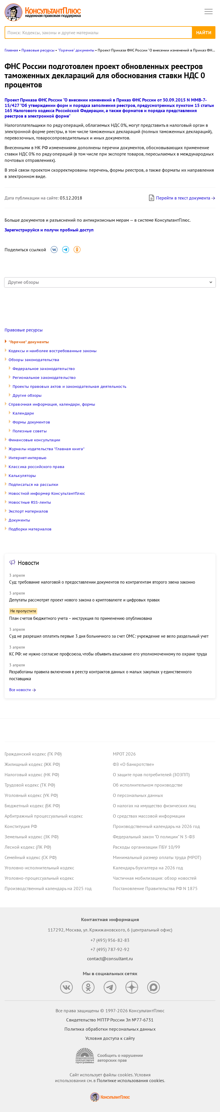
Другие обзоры (27, 395)
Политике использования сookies (130, 1080)
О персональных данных (138, 795)
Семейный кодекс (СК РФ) (30, 857)
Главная (11, 50)
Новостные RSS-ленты (30, 502)
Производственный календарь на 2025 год (48, 888)
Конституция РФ (21, 826)
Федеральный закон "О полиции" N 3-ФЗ (154, 836)
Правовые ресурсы (24, 330)
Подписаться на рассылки (33, 484)
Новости (28, 563)
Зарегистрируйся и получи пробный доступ (49, 230)
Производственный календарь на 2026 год (156, 826)
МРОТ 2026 (124, 754)
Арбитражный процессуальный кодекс (44, 816)
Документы (19, 520)
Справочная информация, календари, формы (52, 404)
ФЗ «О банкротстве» (133, 764)
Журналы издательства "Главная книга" (47, 448)
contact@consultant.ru (110, 958)
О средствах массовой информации (149, 816)
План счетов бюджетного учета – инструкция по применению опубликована (80, 618)
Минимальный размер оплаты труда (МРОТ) (157, 857)
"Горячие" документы (29, 342)
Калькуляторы (22, 475)
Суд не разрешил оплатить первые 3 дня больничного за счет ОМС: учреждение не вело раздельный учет (109, 636)
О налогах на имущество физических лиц (154, 805)
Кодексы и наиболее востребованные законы (53, 350)
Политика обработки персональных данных (109, 1029)
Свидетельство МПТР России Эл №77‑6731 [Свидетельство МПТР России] (110, 1020)
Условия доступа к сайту (110, 1038)
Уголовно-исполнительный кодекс (39, 868)
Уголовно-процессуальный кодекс (39, 878)
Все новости (20, 689)
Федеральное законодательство (44, 368)
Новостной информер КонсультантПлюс (47, 493)
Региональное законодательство (44, 377)
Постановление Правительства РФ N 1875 (155, 888)
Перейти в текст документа (179, 198)
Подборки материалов (30, 529)
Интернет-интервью (27, 457)
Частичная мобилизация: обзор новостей (155, 878)
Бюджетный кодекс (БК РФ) (32, 805)
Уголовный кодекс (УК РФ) (31, 795)
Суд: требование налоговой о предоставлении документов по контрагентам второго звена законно (102, 582)
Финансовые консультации (34, 440)
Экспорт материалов (28, 511)
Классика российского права (36, 466)
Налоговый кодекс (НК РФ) (32, 774)
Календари (23, 413)
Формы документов (31, 422)
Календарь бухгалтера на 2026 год (148, 868)
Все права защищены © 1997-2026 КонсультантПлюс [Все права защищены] (110, 1010)
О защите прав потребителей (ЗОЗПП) (151, 774)
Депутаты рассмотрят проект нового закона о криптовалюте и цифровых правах (84, 600)
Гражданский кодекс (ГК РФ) (33, 754)
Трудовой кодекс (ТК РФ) (30, 785)
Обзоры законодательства (34, 359)
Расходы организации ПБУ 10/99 (146, 847)
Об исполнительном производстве (147, 785)
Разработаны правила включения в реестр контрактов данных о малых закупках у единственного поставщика (100, 675)
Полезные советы (30, 431)
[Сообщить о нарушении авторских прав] (110, 1056)
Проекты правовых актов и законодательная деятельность (69, 386)
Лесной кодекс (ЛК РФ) (28, 847)
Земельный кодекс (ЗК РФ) (31, 836)
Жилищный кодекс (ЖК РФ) (32, 764)
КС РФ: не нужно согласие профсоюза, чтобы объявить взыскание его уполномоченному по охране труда (108, 654)
